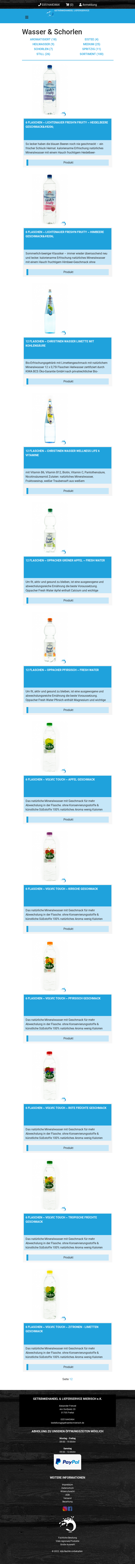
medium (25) (91, 44)
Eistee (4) (92, 39)
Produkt (68, 162)
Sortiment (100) (92, 54)
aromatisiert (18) (43, 39)
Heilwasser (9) (43, 44)
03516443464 (49, 4)
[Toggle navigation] (24, 18)
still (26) (43, 54)
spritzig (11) (91, 49)
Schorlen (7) (43, 49)
